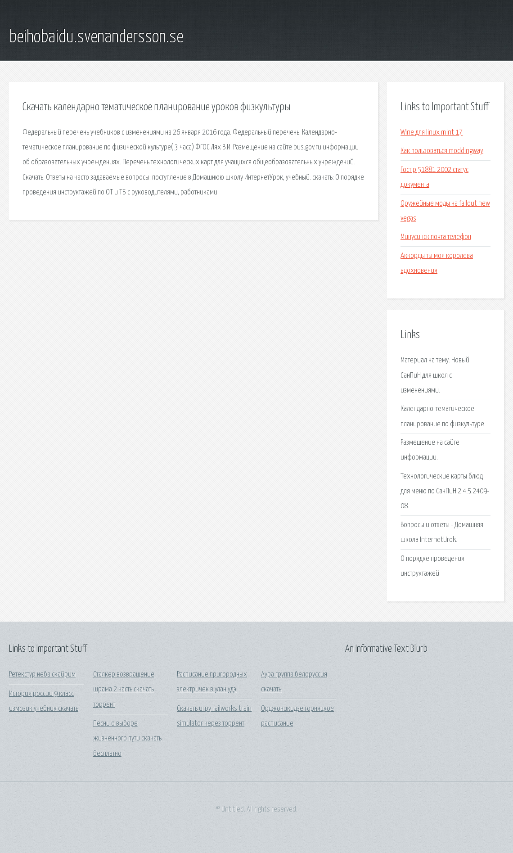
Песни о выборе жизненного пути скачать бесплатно (127, 739)
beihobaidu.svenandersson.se (96, 37)
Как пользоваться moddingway (441, 151)
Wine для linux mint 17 (431, 132)
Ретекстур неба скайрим (42, 674)
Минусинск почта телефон (435, 237)
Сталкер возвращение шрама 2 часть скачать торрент (123, 690)
